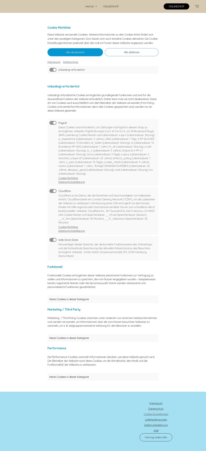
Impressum (54, 62)
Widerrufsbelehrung (156, 425)
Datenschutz (70, 62)
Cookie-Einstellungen (156, 414)
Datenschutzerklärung (71, 182)
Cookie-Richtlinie (68, 178)
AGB (156, 430)
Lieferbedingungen (156, 419)
